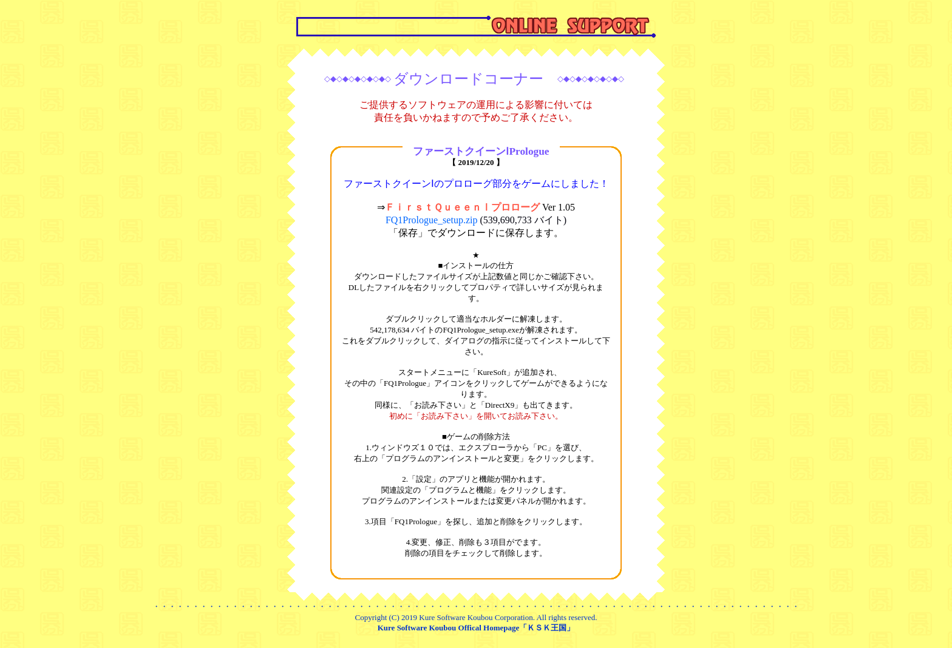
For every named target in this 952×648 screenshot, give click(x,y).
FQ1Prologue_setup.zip (476, 220)
